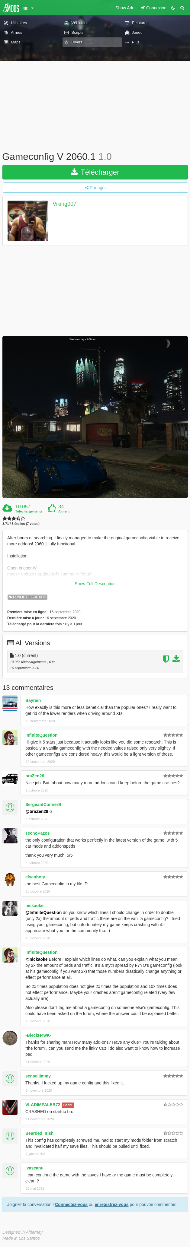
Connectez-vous (71, 1204)
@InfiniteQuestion (43, 912)
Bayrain (33, 700)
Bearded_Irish (39, 1133)
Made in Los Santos (21, 1238)
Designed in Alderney (22, 1232)
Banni (67, 1105)
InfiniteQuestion (41, 735)
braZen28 (34, 775)
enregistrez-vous (111, 1204)
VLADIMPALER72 (42, 1104)
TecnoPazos (37, 833)
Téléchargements (28, 511)
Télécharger (95, 172)
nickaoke (34, 905)
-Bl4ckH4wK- (38, 1035)
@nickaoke (36, 959)
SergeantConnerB (43, 804)
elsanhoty (35, 876)
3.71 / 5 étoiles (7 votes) (21, 523)
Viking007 (64, 204)
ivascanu (34, 1168)
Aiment (63, 511)
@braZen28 (36, 811)
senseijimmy (38, 1076)
